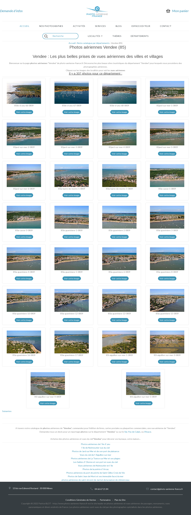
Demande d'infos (11, 11)
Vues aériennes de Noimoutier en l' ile (95, 465)
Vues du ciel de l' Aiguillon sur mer (95, 455)
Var (125, 431)
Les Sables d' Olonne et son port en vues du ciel (95, 462)
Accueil (24, 26)
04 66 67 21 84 (101, 489)
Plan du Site (119, 500)
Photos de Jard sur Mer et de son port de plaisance (95, 451)
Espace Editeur (141, 26)
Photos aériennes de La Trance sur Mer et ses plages (95, 458)
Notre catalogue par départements (93, 43)
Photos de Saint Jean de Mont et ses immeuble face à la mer (95, 476)
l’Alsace (147, 431)
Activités (79, 26)
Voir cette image (24, 112)
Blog (119, 26)
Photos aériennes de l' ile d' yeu (95, 444)
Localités (94, 36)
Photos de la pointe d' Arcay (96, 469)
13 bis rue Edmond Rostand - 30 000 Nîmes (33, 488)
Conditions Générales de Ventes (81, 500)
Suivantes (6, 411)
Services (100, 26)
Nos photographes (51, 26)
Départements (139, 36)
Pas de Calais (134, 431)
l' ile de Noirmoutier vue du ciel (95, 447)
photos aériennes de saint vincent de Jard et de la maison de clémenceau (95, 480)
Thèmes (116, 36)
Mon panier (180, 11)
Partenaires (105, 500)
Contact (165, 26)
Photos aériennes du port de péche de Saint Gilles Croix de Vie (95, 472)
